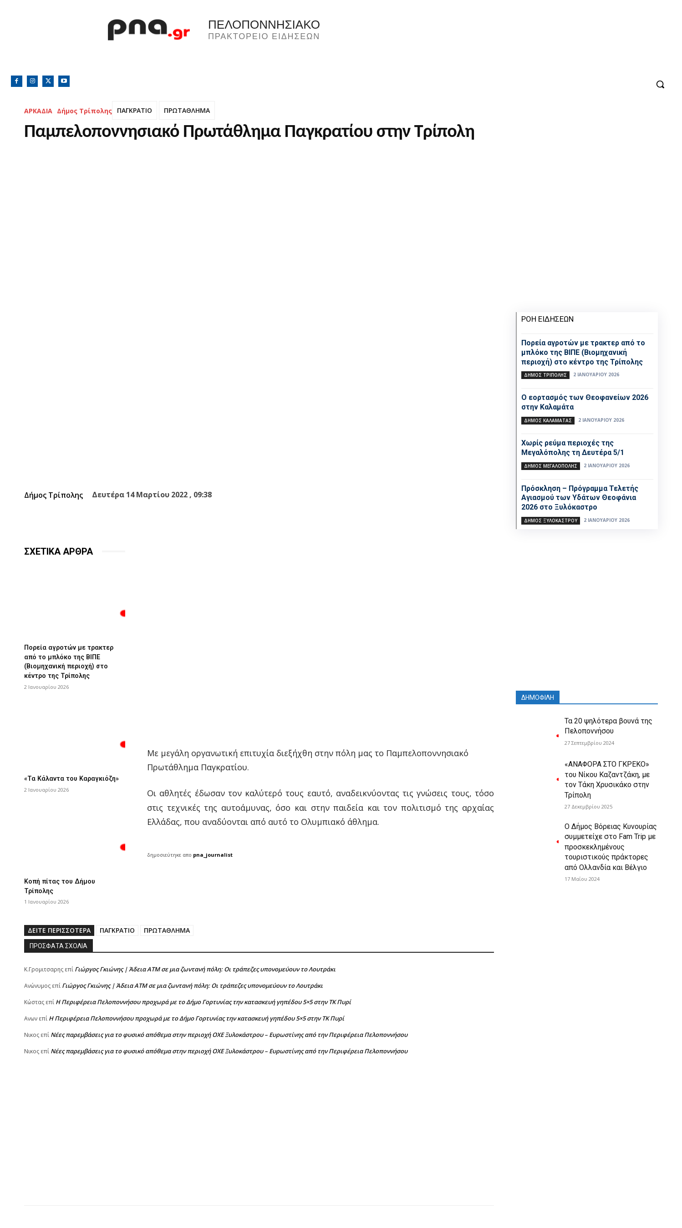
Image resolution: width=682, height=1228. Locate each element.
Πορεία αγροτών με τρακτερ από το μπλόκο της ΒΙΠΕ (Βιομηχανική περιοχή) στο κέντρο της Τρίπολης (73, 660)
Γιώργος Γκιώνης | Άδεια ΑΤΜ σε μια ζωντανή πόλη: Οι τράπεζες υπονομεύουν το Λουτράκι (205, 973)
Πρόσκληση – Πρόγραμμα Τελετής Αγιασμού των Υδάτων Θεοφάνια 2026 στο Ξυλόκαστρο (579, 498)
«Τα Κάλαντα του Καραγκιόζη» (52, 779)
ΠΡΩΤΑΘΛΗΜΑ (187, 110)
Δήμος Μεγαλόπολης (550, 466)
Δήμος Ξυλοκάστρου (550, 520)
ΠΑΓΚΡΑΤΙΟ (134, 110)
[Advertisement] (259, 1145)
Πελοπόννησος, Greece (468, 43)
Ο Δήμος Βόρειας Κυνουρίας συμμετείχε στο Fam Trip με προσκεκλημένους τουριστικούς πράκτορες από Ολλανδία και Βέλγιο (611, 847)
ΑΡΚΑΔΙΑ (38, 110)
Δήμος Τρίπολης (84, 110)
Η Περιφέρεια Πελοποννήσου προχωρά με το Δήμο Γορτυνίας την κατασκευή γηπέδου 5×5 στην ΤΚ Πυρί (203, 1006)
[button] (660, 84)
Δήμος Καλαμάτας (548, 420)
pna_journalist (213, 854)
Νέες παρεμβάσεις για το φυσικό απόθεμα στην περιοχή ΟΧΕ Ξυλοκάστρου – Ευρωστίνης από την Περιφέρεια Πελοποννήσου (229, 1039)
